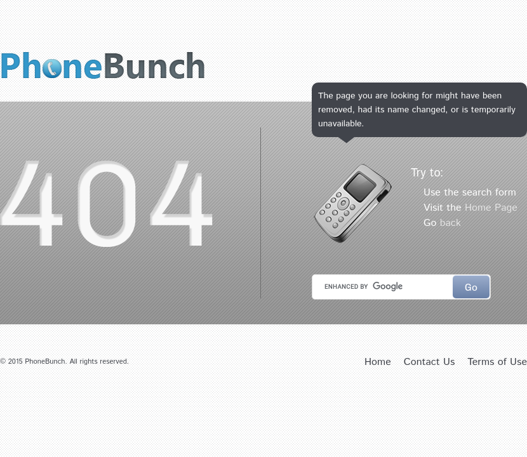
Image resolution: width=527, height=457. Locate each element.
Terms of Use (497, 362)
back (450, 223)
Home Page (491, 208)
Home (377, 362)
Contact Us (429, 362)
